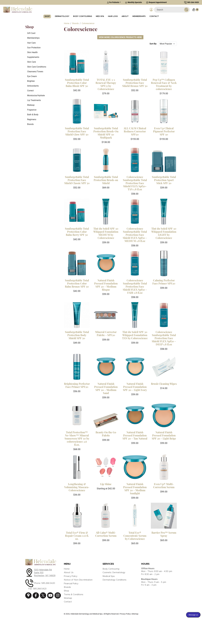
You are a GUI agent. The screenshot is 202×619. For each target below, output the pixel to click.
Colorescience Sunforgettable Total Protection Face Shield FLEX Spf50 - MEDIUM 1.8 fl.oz (135, 235)
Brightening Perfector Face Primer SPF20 (77, 385)
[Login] (151, 9)
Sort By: (153, 43)
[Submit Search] (186, 9)
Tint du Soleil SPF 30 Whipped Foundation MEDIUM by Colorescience (105, 233)
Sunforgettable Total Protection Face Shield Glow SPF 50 (77, 131)
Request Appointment (156, 2)
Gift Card (31, 33)
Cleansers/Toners (35, 71)
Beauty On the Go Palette (106, 433)
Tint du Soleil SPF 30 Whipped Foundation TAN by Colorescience (135, 335)
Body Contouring (82, 16)
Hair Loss (113, 16)
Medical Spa (109, 576)
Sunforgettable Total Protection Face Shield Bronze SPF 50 (135, 83)
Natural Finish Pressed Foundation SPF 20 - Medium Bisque (106, 285)
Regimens (31, 119)
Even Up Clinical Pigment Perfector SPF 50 (164, 131)
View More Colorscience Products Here (120, 37)
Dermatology (62, 16)
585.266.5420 (48, 583)
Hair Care (31, 43)
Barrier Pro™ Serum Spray (164, 534)
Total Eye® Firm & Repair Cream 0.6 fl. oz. (77, 535)
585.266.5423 (39, 589)
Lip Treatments (34, 100)
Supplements (33, 57)
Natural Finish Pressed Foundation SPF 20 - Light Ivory (135, 387)
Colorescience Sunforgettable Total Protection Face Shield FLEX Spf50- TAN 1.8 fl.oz (135, 183)
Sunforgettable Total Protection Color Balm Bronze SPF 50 (77, 283)
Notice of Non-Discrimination (78, 580)
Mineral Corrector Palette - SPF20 (106, 333)
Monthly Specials (133, 2)
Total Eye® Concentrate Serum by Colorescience (134, 535)
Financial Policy (71, 584)
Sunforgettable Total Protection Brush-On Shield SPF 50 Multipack (105, 132)
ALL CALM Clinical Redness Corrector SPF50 (135, 131)
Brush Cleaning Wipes (164, 383)
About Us (68, 572)
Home (67, 569)
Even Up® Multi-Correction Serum (163, 485)
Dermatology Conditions (114, 580)
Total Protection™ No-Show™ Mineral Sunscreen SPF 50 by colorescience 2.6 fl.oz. (77, 438)
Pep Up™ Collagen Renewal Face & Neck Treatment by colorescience (164, 84)
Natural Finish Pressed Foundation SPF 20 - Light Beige (164, 435)
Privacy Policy (70, 576)
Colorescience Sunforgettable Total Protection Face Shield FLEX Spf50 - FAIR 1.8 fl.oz (135, 286)
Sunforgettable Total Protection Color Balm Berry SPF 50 (77, 231)
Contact (154, 16)
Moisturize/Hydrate (36, 95)
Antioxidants (33, 86)
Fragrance (31, 110)
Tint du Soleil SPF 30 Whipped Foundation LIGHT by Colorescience (163, 233)
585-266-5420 (193, 2)
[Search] (170, 10)
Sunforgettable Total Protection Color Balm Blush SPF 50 (77, 83)
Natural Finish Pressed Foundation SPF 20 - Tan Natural (135, 435)
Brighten (31, 81)
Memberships (139, 16)
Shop (47, 16)
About (125, 16)
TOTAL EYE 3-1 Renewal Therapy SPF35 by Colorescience (106, 84)
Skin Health (32, 52)
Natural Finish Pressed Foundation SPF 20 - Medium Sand (106, 388)
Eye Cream (32, 76)
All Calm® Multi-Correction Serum (105, 534)
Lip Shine (105, 484)
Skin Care (31, 62)
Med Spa (100, 16)
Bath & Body (32, 114)
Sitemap (68, 598)
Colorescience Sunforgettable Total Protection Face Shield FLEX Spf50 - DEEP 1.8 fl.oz (164, 338)
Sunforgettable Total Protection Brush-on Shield (106, 180)
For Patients (113, 2)
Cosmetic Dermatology (114, 572)
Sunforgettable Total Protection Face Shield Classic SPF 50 (77, 180)
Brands (30, 124)
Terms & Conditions (73, 595)
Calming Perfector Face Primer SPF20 (163, 282)
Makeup (31, 105)
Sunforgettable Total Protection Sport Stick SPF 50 (164, 180)
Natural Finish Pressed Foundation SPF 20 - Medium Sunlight (135, 488)
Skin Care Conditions (36, 67)
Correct (30, 90)
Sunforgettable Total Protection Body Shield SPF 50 (77, 335)
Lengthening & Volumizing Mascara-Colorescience (76, 487)
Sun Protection (34, 47)
